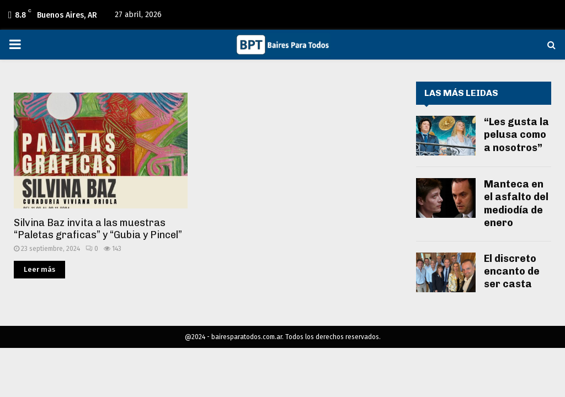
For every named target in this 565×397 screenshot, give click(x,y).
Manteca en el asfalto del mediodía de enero (516, 203)
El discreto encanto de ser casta (512, 272)
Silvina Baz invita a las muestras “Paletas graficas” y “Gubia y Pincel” (98, 229)
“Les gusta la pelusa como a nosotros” (516, 135)
